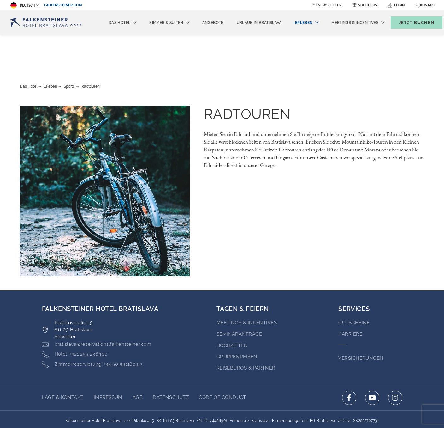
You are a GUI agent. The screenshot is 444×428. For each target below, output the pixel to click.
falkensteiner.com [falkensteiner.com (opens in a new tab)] (63, 5)
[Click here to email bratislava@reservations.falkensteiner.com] (96, 309)
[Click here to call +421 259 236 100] (75, 319)
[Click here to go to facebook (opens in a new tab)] (349, 363)
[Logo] (48, 23)
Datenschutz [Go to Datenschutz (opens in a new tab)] (171, 362)
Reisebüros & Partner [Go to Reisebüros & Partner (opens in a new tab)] (245, 333)
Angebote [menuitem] (202, 23)
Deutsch (22, 5)
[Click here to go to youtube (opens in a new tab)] (372, 363)
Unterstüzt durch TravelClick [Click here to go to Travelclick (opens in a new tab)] (222, 411)
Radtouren (90, 51)
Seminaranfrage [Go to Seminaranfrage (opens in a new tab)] (239, 299)
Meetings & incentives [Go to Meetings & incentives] (246, 288)
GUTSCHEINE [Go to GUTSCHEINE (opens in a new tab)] (354, 288)
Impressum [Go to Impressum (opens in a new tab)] (108, 362)
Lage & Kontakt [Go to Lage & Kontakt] (63, 362)
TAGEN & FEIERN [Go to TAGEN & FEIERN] (242, 274)
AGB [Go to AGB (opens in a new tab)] (138, 362)
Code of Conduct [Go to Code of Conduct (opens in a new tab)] (222, 362)
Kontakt (428, 5)
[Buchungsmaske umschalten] (410, 22)
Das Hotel (28, 51)
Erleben (50, 51)
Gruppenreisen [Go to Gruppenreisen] (237, 322)
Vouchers (367, 5)
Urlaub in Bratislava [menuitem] (248, 23)
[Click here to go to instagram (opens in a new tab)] (395, 363)
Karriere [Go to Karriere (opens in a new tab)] (350, 299)
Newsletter (329, 5)
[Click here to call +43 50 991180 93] (92, 329)
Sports (69, 51)
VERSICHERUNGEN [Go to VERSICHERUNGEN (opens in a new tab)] (360, 323)
